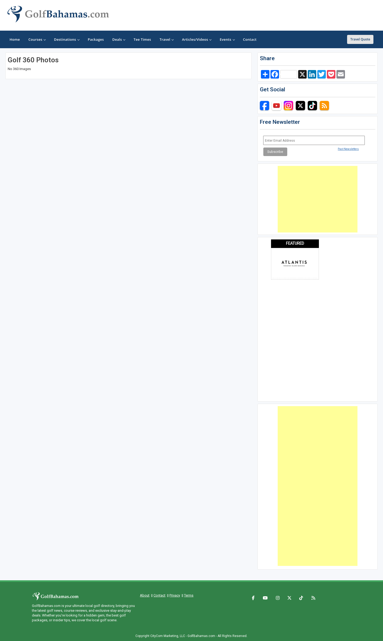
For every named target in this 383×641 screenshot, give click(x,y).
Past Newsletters (348, 149)
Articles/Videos (196, 39)
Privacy (174, 595)
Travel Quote (360, 39)
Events (227, 39)
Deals (118, 39)
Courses (36, 39)
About (144, 595)
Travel (166, 39)
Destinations (66, 39)
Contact (159, 595)
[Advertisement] (317, 199)
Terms (188, 595)
